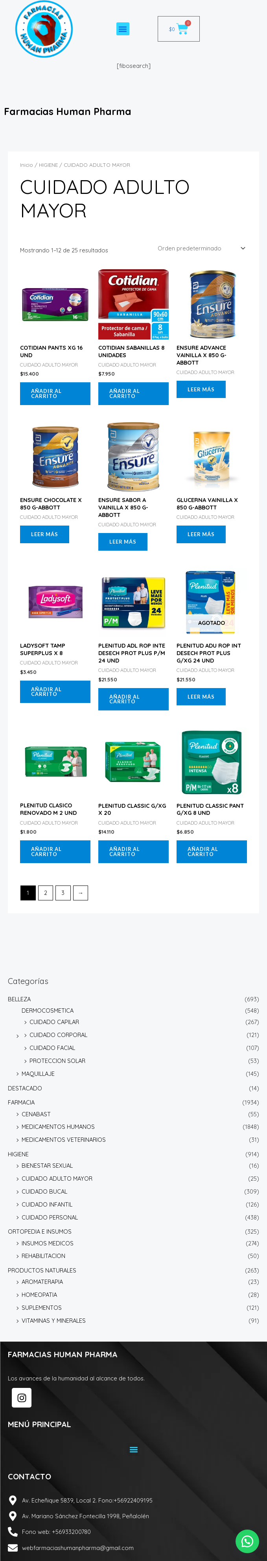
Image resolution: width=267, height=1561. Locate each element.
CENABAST (36, 1114)
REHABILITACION (43, 1256)
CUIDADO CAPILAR (54, 1022)
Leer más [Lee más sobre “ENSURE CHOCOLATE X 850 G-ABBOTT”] (44, 534)
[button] (122, 28)
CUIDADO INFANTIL (47, 1204)
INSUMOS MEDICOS (48, 1243)
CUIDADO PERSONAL (50, 1217)
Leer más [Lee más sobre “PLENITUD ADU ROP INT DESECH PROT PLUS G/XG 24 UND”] (201, 697)
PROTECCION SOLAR (57, 1060)
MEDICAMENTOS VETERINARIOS (64, 1139)
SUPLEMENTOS (42, 1307)
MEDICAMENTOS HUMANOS (58, 1126)
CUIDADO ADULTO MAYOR (57, 1178)
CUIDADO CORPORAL (58, 1035)
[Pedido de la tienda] (201, 248)
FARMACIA (21, 1102)
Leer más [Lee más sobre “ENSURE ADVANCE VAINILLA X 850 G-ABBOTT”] (201, 389)
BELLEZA (19, 999)
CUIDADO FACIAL (52, 1048)
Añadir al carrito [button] (46, 393)
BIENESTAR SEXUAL (47, 1165)
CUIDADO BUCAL (44, 1191)
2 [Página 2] (45, 892)
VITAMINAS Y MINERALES (54, 1320)
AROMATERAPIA (42, 1281)
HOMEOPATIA (39, 1294)
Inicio (26, 165)
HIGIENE (18, 1154)
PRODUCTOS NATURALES (42, 1270)
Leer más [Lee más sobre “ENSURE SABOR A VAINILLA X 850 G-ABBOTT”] (122, 542)
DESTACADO (25, 1088)
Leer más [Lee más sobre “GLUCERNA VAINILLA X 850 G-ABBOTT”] (201, 534)
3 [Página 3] (62, 892)
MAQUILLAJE (38, 1073)
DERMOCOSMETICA (48, 1010)
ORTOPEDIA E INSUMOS (40, 1231)
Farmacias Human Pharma (67, 111)
